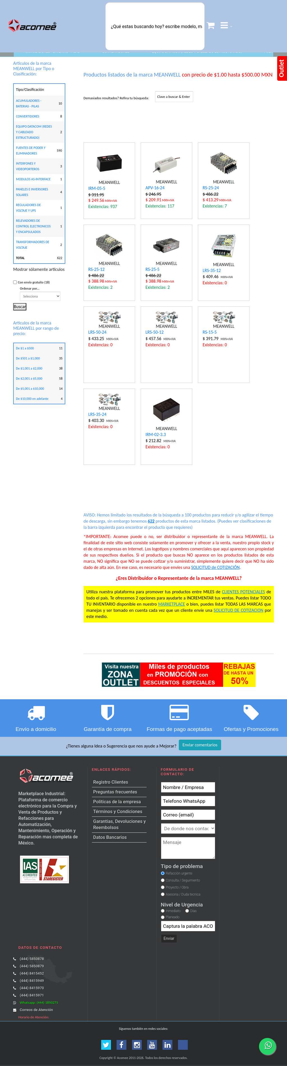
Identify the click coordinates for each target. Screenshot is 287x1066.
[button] (226, 26)
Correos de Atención (36, 1010)
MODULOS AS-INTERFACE (33, 179)
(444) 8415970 (32, 988)
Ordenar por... (40, 294)
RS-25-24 (211, 187)
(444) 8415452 (32, 973)
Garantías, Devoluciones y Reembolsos (119, 824)
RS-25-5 (152, 269)
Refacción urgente (179, 873)
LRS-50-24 (97, 332)
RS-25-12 (96, 269)
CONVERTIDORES (27, 116)
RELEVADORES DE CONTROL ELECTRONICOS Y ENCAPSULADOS (33, 226)
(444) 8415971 (32, 995)
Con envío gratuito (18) (34, 282)
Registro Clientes (110, 782)
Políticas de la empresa (117, 801)
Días (193, 911)
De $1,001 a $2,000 (29, 368)
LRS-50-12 (154, 332)
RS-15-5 (210, 332)
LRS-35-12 (212, 270)
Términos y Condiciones (117, 811)
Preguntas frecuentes (115, 792)
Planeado (173, 917)
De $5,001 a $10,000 (30, 389)
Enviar (169, 938)
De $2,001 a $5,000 (29, 378)
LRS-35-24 (97, 414)
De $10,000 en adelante (32, 399)
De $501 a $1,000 (28, 358)
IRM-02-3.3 (155, 434)
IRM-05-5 (96, 188)
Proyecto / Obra (177, 887)
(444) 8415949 (32, 981)
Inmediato (173, 911)
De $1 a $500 (25, 348)
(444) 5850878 (32, 959)
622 (151, 521)
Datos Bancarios (110, 837)
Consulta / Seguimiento (183, 880)
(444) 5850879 (32, 966)
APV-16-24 (155, 187)
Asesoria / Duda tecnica (183, 894)
